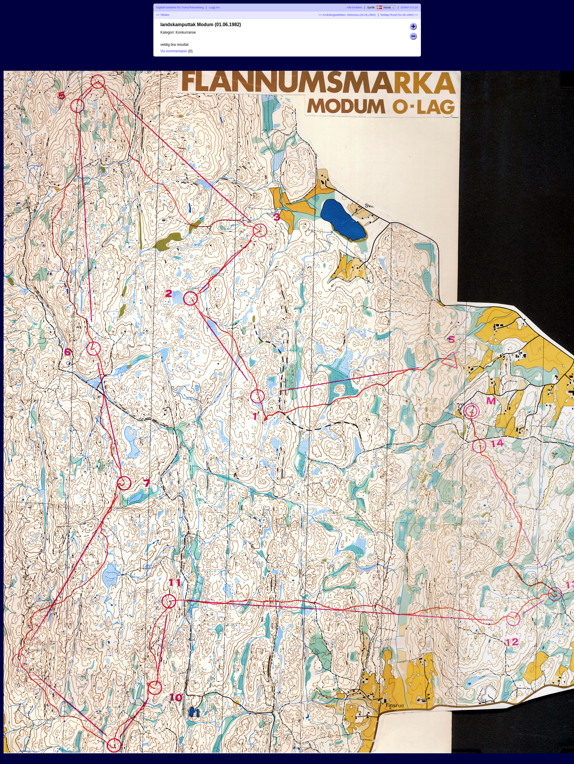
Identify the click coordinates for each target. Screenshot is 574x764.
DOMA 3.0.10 (409, 7)
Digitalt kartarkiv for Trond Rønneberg (180, 7)
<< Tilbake (162, 14)
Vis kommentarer (174, 51)
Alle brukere (354, 7)
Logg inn (214, 7)
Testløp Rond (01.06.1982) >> (399, 14)
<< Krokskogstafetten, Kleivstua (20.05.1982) (347, 14)
